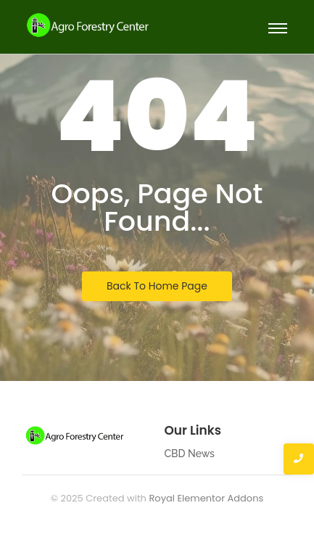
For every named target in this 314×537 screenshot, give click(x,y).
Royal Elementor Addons (206, 498)
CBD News (190, 453)
